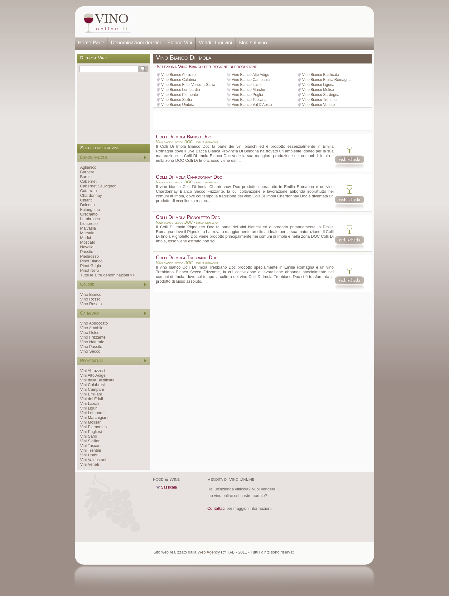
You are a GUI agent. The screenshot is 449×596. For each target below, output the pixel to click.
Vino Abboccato (94, 323)
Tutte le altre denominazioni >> (107, 275)
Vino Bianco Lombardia (180, 89)
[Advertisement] (254, 22)
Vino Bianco (90, 294)
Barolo (86, 176)
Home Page (91, 42)
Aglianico (88, 167)
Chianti (86, 200)
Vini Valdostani (93, 459)
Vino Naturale (92, 342)
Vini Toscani (90, 445)
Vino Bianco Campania (251, 79)
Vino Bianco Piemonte (179, 94)
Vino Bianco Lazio (247, 84)
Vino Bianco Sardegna (320, 94)
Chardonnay (91, 195)
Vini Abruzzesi (92, 370)
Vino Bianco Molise (318, 89)
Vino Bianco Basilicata (320, 74)
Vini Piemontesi (94, 427)
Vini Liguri (89, 408)
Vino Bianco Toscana (249, 99)
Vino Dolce (89, 332)
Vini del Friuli (91, 398)
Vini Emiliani (91, 394)
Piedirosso (89, 256)
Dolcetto (87, 204)
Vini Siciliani (90, 441)
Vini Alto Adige (93, 375)
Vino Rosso (90, 299)
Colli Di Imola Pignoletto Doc (188, 217)
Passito (86, 251)
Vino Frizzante (93, 337)
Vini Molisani (91, 422)
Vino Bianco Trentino (319, 99)
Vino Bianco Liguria (318, 84)
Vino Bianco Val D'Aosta (252, 104)
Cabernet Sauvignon (98, 186)
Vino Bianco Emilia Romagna (326, 79)
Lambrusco (90, 218)
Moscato (87, 242)
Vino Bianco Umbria (177, 104)
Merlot (85, 237)
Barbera (87, 172)
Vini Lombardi (92, 412)
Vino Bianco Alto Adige (250, 74)
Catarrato (88, 190)
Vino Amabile (91, 327)
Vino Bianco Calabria (178, 79)
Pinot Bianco (91, 261)
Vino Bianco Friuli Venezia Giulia (188, 84)
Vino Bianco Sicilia (176, 99)
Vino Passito (91, 346)
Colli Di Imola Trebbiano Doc (187, 257)
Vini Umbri (89, 455)
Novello (87, 247)
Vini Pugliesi (91, 431)
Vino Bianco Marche (248, 89)
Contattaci (216, 508)
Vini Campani (92, 389)
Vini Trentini (90, 450)
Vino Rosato (91, 303)
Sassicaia (169, 487)
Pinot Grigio (90, 265)
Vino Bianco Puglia (247, 94)
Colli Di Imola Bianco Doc (183, 136)
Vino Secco (90, 351)
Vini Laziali (89, 403)
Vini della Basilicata (97, 380)
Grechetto (89, 214)
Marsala (87, 233)
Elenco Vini (179, 42)
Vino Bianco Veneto (318, 104)
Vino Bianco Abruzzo (178, 74)
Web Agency (208, 552)
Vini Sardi (88, 436)
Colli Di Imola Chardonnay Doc (189, 177)
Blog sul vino (253, 42)
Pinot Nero (89, 270)
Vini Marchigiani (94, 417)
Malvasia (88, 228)
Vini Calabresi (92, 384)
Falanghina (90, 209)
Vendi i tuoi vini (215, 42)
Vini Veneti (89, 464)
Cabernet (88, 181)
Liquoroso (89, 223)
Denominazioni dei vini (136, 42)
